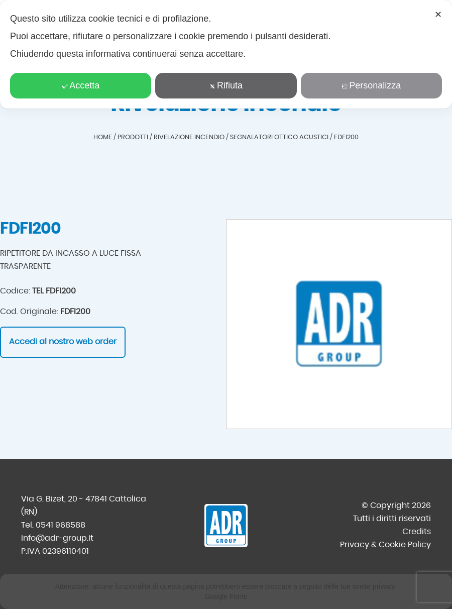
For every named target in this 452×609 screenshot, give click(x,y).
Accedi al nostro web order (63, 342)
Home (102, 137)
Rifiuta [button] (226, 85)
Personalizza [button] (371, 85)
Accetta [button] (80, 85)
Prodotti (133, 137)
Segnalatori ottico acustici (279, 137)
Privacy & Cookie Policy (385, 545)
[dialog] (226, 54)
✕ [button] (438, 15)
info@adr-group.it (57, 538)
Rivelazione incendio (189, 137)
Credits (416, 532)
